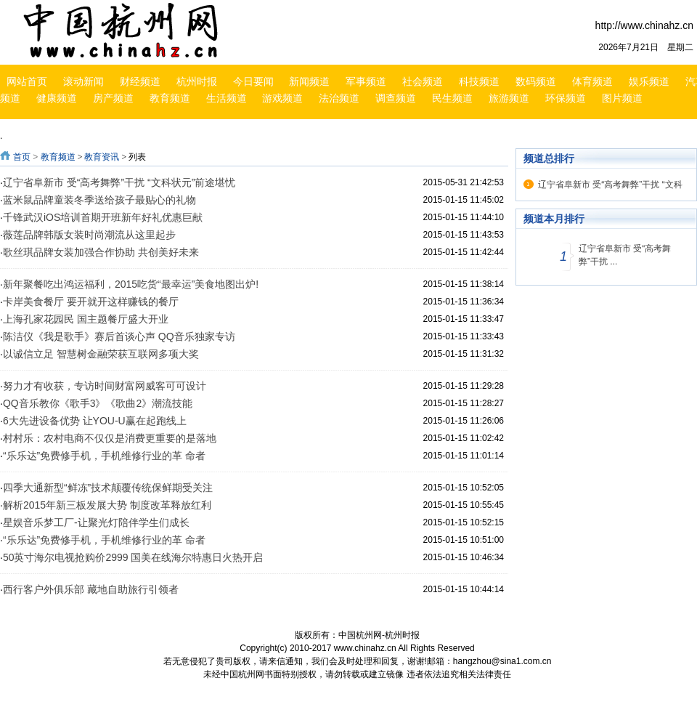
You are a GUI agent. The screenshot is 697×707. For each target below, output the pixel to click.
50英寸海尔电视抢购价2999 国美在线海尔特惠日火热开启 (133, 557)
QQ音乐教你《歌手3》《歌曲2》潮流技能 (97, 403)
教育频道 (170, 98)
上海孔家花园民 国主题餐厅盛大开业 (85, 319)
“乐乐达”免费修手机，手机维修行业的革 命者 (104, 455)
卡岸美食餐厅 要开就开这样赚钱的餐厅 (91, 301)
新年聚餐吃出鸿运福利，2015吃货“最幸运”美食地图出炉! (130, 284)
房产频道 (113, 98)
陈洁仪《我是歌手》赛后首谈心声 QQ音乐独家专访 (119, 336)
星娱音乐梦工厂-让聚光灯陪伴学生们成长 (96, 522)
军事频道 (366, 81)
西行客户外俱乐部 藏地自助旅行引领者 (91, 589)
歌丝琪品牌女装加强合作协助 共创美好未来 (101, 252)
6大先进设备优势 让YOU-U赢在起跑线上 (95, 421)
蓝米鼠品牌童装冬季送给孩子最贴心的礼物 (99, 200)
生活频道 (226, 98)
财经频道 (140, 81)
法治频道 (339, 98)
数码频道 (535, 81)
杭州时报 (196, 81)
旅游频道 (509, 98)
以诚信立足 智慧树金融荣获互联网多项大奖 (101, 354)
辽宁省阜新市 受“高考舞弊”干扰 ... (625, 255)
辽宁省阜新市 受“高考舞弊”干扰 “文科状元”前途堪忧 (119, 182)
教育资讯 (101, 157)
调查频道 (395, 98)
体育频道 (592, 81)
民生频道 (452, 98)
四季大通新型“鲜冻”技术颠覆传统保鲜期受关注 (108, 487)
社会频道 (422, 81)
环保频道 (565, 98)
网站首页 (27, 81)
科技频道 (479, 81)
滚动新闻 (83, 81)
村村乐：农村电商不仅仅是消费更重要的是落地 (109, 438)
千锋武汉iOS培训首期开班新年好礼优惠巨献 (103, 217)
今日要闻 (253, 81)
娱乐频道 (649, 81)
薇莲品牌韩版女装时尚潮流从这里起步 (89, 235)
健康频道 (56, 98)
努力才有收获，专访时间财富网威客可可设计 (104, 386)
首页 (21, 157)
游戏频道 (282, 98)
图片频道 (622, 98)
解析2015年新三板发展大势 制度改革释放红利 (107, 505)
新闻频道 (309, 81)
